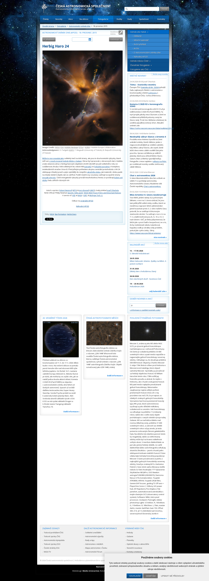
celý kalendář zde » (158, 291)
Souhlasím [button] (134, 576)
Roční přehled (140, 44)
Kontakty (161, 19)
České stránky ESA (51, 548)
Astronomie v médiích (94, 544)
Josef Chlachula (113, 190)
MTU (75, 190)
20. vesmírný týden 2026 (55, 318)
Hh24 (52, 214)
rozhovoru (152, 93)
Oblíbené (138, 36)
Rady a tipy (89, 540)
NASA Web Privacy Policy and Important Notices (102, 193)
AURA (87, 147)
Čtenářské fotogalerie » (141, 65)
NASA (57, 147)
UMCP (92, 190)
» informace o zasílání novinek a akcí (145, 310)
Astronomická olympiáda (54, 540)
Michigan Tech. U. (96, 195)
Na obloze (84, 19)
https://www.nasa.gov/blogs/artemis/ (145, 233)
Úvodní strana (48, 26)
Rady (130, 19)
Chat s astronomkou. (152, 186)
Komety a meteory (134, 552)
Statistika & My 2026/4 (150, 87)
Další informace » (71, 411)
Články (46, 19)
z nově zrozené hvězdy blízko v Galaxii (65, 161)
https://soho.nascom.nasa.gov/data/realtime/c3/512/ (152, 128)
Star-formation (60, 214)
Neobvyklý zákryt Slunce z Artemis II (148, 136)
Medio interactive (91, 571)
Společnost (144, 19)
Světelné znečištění (93, 532)
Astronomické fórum (93, 552)
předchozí (50, 39)
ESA (62, 147)
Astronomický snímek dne (79, 26)
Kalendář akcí (137, 244)
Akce (70, 19)
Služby (119, 19)
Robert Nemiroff (65, 190)
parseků (87, 166)
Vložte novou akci (161, 243)
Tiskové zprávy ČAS (52, 536)
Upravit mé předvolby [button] (172, 576)
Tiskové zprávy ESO (52, 544)
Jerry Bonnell (84, 190)
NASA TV (47, 552)
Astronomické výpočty (94, 536)
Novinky (58, 19)
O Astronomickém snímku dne (147, 52)
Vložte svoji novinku (160, 74)
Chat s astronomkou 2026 (142, 175)
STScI (81, 147)
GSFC (71, 150)
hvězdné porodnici (102, 166)
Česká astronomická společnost (59, 560)
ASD (73, 195)
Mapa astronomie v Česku (96, 548)
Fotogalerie (103, 19)
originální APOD (86, 201)
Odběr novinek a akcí (141, 298)
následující (114, 39)
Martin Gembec (149, 101)
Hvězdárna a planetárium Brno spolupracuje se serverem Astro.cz (102, 560)
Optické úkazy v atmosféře (138, 544)
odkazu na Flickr (159, 161)
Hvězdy (130, 532)
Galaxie (130, 536)
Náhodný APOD (82, 206)
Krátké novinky (138, 75)
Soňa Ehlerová (148, 172)
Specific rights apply (75, 193)
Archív (136, 48)
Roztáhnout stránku (114, 33)
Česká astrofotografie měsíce (102, 318)
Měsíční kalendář (141, 40)
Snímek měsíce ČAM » (140, 61)
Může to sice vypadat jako (53, 158)
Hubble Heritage (71, 147)
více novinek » (160, 237)
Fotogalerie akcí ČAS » (140, 69)
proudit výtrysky (49, 177)
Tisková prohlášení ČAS (53, 532)
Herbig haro (71, 214)
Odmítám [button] (151, 576)
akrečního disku (94, 172)
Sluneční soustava (134, 548)
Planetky (130, 540)
